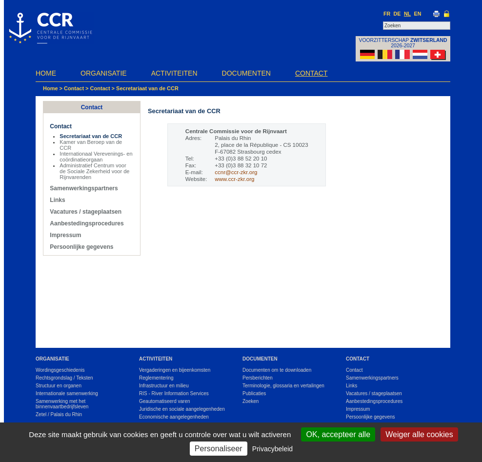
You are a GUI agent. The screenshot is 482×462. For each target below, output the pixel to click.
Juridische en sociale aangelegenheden (182, 409)
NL (407, 14)
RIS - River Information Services (174, 393)
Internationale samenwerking (67, 393)
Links (57, 200)
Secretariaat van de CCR (147, 88)
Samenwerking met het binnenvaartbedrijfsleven (62, 404)
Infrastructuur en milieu (164, 385)
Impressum (65, 235)
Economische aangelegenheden (174, 417)
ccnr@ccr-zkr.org (236, 172)
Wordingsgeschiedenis (60, 370)
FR (386, 14)
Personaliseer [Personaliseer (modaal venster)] (218, 448)
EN (418, 14)
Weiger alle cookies (419, 434)
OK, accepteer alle (338, 434)
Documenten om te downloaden (276, 370)
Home (46, 73)
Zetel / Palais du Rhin (59, 414)
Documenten (246, 73)
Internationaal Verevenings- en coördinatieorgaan (96, 156)
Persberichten (257, 378)
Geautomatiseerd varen (164, 401)
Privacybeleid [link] (272, 449)
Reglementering (156, 378)
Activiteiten (174, 73)
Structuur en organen (58, 385)
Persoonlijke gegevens (81, 246)
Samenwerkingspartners (84, 188)
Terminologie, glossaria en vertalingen (283, 385)
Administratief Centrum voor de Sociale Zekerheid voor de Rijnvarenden (94, 171)
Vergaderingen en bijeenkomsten (174, 370)
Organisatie (103, 73)
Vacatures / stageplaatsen (85, 211)
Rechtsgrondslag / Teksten (64, 378)
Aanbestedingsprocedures (86, 223)
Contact (311, 73)
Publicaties (254, 393)
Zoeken (250, 401)
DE (397, 14)
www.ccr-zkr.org (234, 179)
